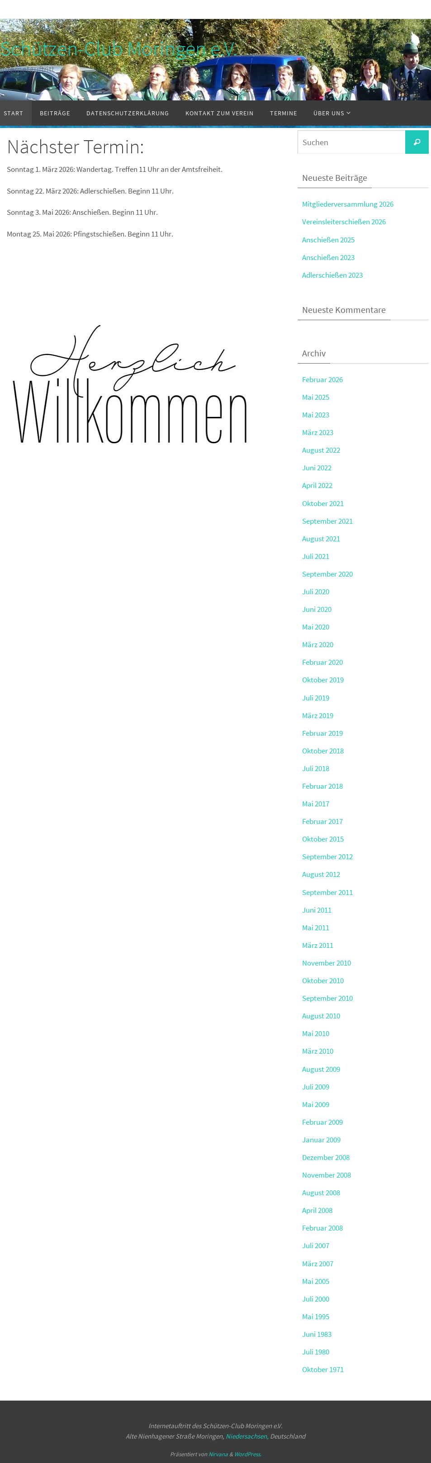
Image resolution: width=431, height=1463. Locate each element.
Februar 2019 (322, 733)
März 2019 (317, 715)
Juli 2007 (315, 1245)
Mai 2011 (315, 928)
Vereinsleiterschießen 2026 (344, 222)
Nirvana (218, 1454)
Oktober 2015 (323, 839)
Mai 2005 (315, 1281)
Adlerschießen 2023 (332, 275)
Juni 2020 (317, 609)
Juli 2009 (315, 1087)
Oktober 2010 (323, 980)
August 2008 (321, 1193)
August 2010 (321, 1016)
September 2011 (327, 892)
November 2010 (326, 963)
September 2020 (327, 574)
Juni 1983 (317, 1334)
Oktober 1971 (323, 1369)
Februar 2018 (322, 786)
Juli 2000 (315, 1299)
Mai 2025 (315, 397)
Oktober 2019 (323, 680)
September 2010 (327, 998)
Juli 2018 (315, 768)
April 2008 (317, 1210)
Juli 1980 (315, 1352)
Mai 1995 (315, 1316)
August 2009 (321, 1069)
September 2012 (327, 857)
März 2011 (317, 945)
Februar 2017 (322, 821)
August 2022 (321, 450)
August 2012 (321, 874)
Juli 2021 (315, 556)
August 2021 (321, 539)
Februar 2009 (322, 1122)
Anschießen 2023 (328, 257)
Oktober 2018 (323, 751)
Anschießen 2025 (328, 240)
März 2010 (317, 1051)
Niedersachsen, (247, 1436)
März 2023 (317, 432)
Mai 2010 (315, 1033)
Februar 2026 (322, 379)
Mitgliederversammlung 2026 (347, 204)
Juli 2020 (315, 592)
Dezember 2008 (326, 1157)
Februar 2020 (322, 662)
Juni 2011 (317, 910)
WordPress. (247, 1454)
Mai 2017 (315, 804)
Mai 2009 (315, 1104)
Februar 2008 (322, 1228)
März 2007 (317, 1264)
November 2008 (326, 1175)
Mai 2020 (315, 627)
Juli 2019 (315, 698)
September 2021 (327, 521)
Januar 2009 (321, 1140)
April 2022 (317, 485)
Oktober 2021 (323, 503)
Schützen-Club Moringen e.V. (118, 48)
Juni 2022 (317, 468)
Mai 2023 (315, 415)
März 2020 (317, 644)
